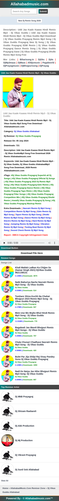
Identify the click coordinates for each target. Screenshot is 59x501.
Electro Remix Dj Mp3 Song (17, 221)
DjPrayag (44, 66)
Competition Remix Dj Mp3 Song (20, 211)
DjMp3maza (9, 62)
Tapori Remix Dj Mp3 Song (28, 214)
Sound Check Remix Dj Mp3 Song (27, 230)
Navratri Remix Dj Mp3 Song (36, 208)
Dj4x (51, 59)
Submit (43, 11)
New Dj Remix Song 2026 (29, 21)
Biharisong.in (27, 59)
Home (5, 488)
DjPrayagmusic (11, 66)
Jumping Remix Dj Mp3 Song (25, 224)
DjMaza (21, 62)
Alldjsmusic (34, 62)
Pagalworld (48, 62)
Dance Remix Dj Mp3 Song (38, 218)
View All (4, 481)
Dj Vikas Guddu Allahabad (26, 131)
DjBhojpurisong (29, 66)
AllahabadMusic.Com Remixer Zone (28, 488)
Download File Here (30, 253)
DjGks (41, 59)
